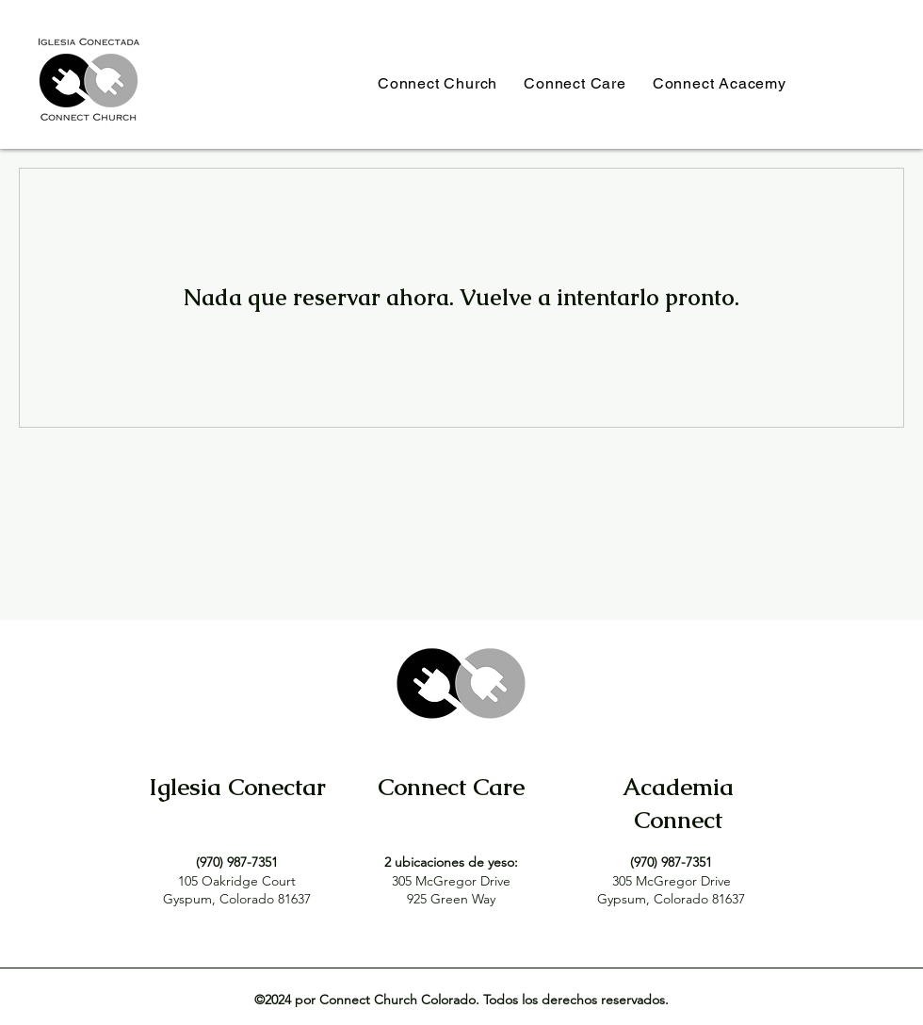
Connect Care (451, 787)
